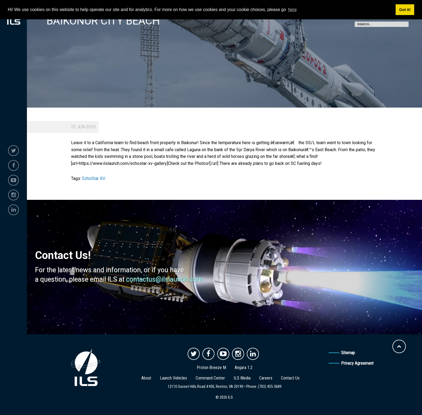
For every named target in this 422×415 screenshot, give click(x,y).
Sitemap (348, 352)
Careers (265, 378)
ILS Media (242, 378)
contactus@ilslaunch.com (164, 279)
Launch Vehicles (173, 378)
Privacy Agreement (357, 363)
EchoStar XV (93, 178)
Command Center (210, 378)
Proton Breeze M (211, 367)
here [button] (292, 9)
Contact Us (290, 378)
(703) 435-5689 (270, 386)
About (146, 378)
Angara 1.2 (243, 367)
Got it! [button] (404, 10)
